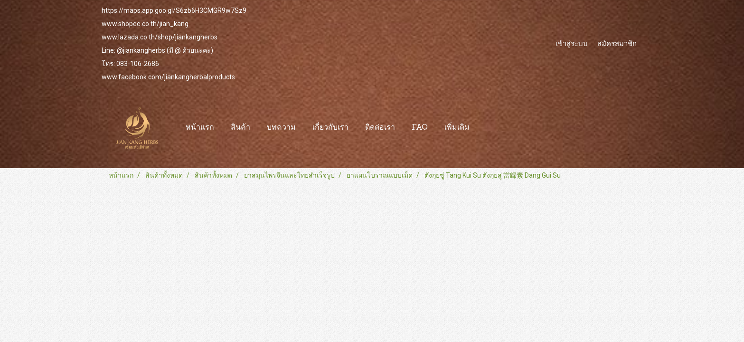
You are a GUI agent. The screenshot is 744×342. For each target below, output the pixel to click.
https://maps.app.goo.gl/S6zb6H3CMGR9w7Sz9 (174, 10)
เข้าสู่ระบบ (572, 43)
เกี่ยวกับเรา (330, 128)
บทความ (281, 128)
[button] (486, 128)
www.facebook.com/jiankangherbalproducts (168, 77)
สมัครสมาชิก (617, 43)
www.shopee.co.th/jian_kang (145, 24)
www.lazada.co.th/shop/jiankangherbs (159, 37)
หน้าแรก (200, 128)
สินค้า (240, 128)
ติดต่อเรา (380, 128)
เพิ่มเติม (457, 128)
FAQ (420, 128)
